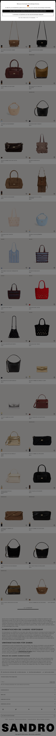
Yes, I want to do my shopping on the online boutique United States (28, 11)
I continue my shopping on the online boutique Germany (28, 14)
